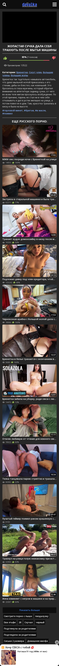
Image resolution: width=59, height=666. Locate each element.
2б (20, 622)
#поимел (7, 113)
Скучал (29, 622)
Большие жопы (19, 75)
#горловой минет (12, 110)
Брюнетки (22, 72)
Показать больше (29, 610)
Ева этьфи (10, 622)
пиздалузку (41, 616)
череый (40, 622)
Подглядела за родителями (20, 634)
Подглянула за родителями (20, 628)
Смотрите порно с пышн (18, 616)
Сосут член (35, 72)
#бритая (29, 110)
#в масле (40, 110)
